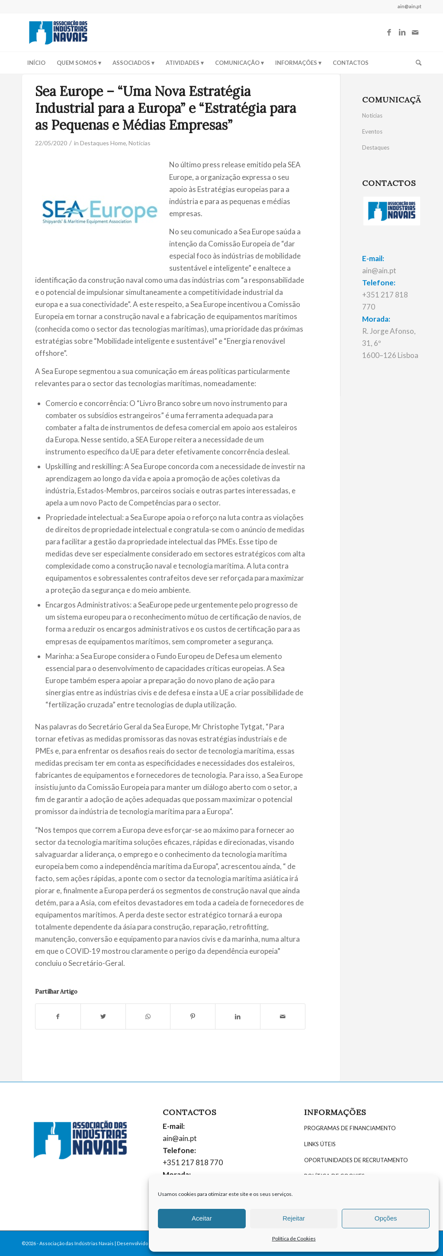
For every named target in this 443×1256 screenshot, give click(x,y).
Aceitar (202, 1218)
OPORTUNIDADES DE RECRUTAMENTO (356, 1160)
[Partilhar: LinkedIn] (237, 1016)
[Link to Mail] (414, 32)
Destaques (375, 147)
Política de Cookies (294, 1238)
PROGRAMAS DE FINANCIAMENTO (350, 1128)
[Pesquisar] (415, 63)
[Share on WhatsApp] (148, 1016)
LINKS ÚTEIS (320, 1144)
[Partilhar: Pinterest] (192, 1016)
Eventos (372, 131)
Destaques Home (103, 143)
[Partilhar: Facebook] (57, 1016)
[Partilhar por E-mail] (282, 1016)
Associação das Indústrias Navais (76, 1243)
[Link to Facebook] (388, 32)
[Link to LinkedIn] (401, 32)
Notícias (139, 143)
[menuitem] (36, 63)
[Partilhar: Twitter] (103, 1016)
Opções (386, 1218)
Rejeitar (293, 1218)
